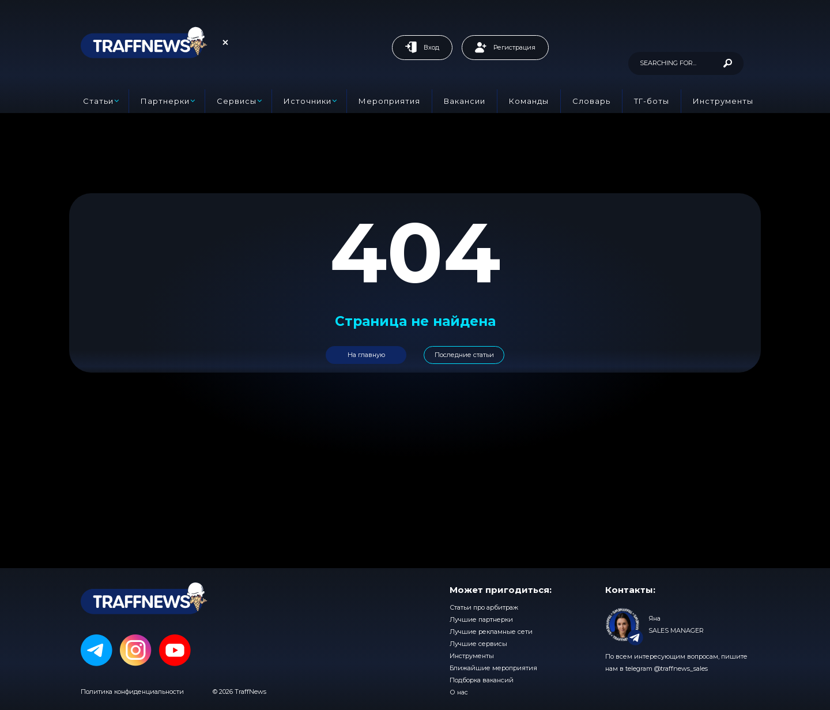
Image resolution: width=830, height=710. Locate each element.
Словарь (591, 101)
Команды (529, 101)
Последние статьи (464, 355)
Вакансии (464, 101)
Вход (422, 47)
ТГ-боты (651, 101)
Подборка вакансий (482, 680)
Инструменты (723, 101)
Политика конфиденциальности (132, 692)
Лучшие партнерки (481, 619)
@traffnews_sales (681, 668)
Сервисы (236, 101)
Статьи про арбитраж (484, 607)
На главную (366, 355)
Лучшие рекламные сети (491, 632)
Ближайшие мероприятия (493, 668)
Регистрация (505, 47)
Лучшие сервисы (478, 644)
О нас (459, 692)
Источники (307, 101)
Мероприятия (389, 101)
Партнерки (165, 101)
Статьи (98, 101)
